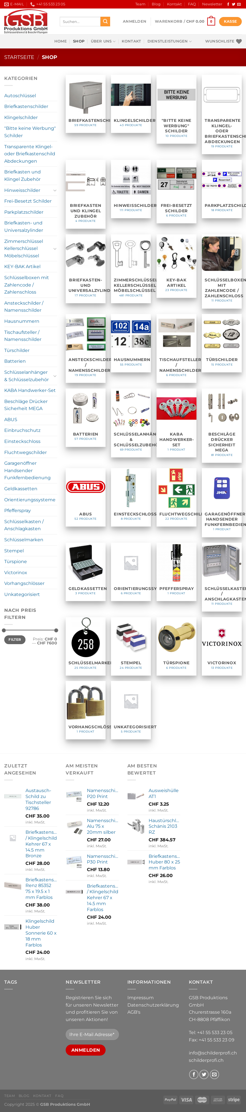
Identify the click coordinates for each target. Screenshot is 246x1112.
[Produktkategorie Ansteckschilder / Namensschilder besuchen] (86, 348)
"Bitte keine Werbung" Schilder (30, 132)
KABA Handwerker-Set (30, 390)
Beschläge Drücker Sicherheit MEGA (26, 405)
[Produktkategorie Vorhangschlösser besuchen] (86, 710)
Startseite (19, 57)
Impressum (140, 997)
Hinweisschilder (22, 190)
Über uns (103, 41)
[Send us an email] (239, 5)
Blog (156, 4)
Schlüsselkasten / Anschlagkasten (24, 525)
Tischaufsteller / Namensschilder (22, 336)
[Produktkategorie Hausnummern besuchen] (131, 343)
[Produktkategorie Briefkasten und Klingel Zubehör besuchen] (86, 194)
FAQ (192, 4)
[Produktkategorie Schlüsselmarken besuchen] (86, 646)
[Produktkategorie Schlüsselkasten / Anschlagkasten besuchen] (222, 577)
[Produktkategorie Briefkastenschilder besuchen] (86, 104)
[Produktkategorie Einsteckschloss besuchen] (131, 497)
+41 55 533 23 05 (214, 1032)
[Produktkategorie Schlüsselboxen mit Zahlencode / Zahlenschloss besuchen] (222, 271)
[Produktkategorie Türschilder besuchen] (222, 343)
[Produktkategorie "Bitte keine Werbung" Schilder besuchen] (176, 109)
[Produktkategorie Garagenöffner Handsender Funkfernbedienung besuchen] (222, 502)
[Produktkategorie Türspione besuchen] (176, 646)
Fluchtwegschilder (25, 452)
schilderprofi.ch (206, 1060)
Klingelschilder (21, 117)
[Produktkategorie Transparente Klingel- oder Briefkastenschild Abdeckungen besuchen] (222, 114)
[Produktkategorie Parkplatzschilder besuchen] (222, 189)
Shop (78, 41)
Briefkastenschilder (26, 106)
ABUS (10, 419)
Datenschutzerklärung (153, 1005)
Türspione (15, 561)
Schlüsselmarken (23, 539)
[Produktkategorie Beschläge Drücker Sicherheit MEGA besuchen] (222, 426)
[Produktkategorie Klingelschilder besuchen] (131, 104)
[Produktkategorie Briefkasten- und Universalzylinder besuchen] (86, 268)
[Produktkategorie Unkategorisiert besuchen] (131, 710)
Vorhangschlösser (24, 583)
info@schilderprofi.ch (213, 1053)
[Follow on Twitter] (233, 5)
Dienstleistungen (169, 41)
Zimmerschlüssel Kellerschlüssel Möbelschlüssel (23, 248)
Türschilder (16, 350)
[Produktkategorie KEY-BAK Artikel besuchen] (176, 266)
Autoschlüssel (20, 95)
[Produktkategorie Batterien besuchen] (86, 418)
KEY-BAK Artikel (22, 266)
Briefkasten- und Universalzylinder (23, 226)
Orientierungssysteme (29, 499)
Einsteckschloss (22, 441)
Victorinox (15, 572)
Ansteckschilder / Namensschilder (23, 306)
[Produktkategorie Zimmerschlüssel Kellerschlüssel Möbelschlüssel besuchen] (131, 268)
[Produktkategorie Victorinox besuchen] (222, 646)
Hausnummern (21, 321)
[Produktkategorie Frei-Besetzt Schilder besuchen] (176, 191)
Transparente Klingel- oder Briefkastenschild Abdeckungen (29, 154)
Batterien (15, 361)
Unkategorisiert (22, 594)
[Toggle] (55, 190)
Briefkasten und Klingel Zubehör (22, 175)
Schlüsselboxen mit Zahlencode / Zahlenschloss (26, 285)
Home (60, 41)
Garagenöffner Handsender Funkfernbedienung (27, 470)
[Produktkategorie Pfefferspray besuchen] (176, 572)
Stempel (14, 550)
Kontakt (174, 4)
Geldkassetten (20, 488)
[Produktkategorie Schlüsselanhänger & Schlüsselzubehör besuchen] (131, 423)
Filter (14, 639)
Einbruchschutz (22, 430)
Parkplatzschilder (23, 212)
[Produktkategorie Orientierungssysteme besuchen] (131, 572)
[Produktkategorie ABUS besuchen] (86, 497)
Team (140, 4)
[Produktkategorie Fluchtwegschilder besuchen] (176, 497)
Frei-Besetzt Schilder (28, 201)
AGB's (133, 1012)
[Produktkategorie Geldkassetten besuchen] (86, 572)
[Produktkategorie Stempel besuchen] (131, 646)
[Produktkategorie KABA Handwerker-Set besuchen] (176, 423)
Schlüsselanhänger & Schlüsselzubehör (26, 376)
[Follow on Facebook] (228, 5)
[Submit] (105, 21)
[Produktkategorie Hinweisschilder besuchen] (131, 189)
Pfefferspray (17, 510)
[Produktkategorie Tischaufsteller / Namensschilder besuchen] (176, 348)
